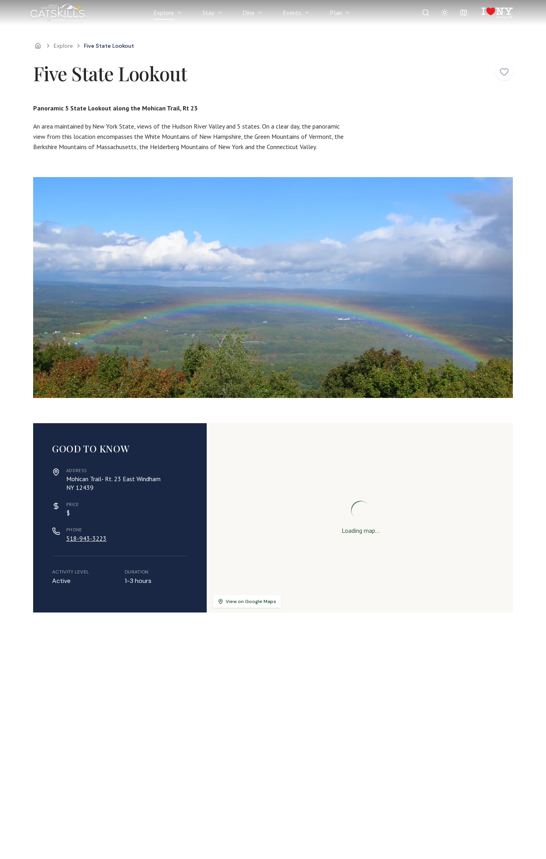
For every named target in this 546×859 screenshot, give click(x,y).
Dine (248, 13)
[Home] (38, 45)
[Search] (425, 12)
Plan (336, 13)
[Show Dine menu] (260, 12)
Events (292, 13)
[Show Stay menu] (219, 12)
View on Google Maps (247, 601)
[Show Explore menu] (179, 12)
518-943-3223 (86, 538)
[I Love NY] (496, 12)
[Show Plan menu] (347, 12)
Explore (163, 13)
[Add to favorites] (504, 71)
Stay (208, 13)
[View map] (463, 12)
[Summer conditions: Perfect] (444, 12)
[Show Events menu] (307, 12)
